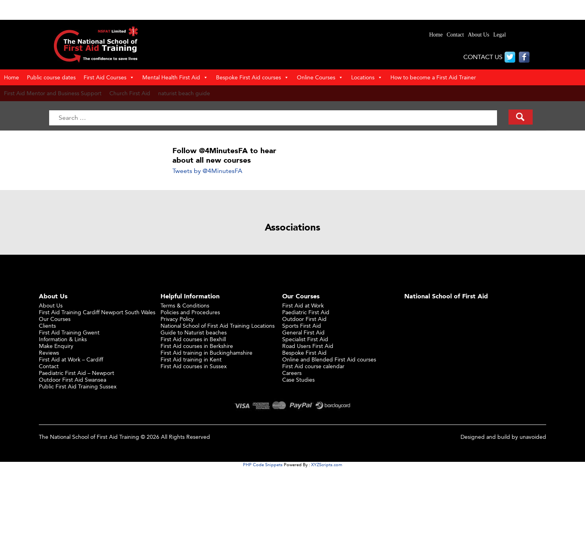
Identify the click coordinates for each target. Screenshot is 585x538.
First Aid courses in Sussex (194, 366)
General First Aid (303, 332)
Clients (47, 325)
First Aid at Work (303, 305)
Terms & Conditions (185, 305)
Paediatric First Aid (305, 312)
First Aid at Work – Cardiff (71, 359)
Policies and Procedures (190, 312)
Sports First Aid (301, 325)
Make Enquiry (56, 345)
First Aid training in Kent (191, 359)
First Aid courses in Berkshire (197, 345)
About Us (478, 35)
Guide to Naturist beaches (194, 332)
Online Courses (320, 77)
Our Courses (55, 318)
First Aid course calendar (313, 366)
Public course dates (51, 77)
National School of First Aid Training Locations (218, 325)
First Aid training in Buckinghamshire (206, 352)
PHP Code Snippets (263, 464)
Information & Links (63, 339)
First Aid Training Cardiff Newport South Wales (97, 312)
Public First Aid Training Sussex (78, 386)
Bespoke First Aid (304, 352)
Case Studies (298, 379)
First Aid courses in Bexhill (193, 339)
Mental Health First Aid (175, 77)
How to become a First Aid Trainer (433, 77)
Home (436, 35)
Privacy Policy (177, 318)
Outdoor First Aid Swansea (72, 379)
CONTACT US (483, 57)
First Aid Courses (109, 77)
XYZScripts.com (326, 464)
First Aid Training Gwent (69, 332)
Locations (366, 77)
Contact (455, 35)
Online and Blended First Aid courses (329, 359)
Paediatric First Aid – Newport (76, 372)
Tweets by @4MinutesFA (207, 171)
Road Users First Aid (307, 345)
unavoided (533, 436)
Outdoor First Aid (304, 318)
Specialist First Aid (305, 339)
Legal (499, 35)
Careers (292, 372)
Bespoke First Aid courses (252, 77)
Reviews (49, 352)
